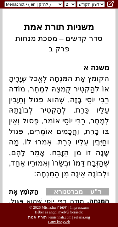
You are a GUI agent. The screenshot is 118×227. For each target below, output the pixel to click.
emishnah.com (60, 217)
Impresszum (79, 207)
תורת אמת (37, 217)
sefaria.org (82, 217)
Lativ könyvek (59, 222)
